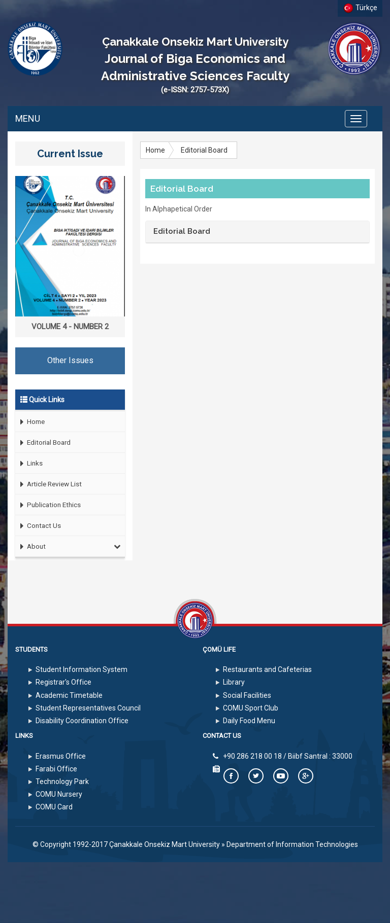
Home (30, 421)
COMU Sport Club (250, 708)
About (68, 546)
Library (234, 682)
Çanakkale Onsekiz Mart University (164, 844)
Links (29, 463)
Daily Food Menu (249, 721)
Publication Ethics (48, 505)
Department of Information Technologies (292, 844)
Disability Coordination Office (82, 721)
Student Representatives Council (88, 708)
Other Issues (70, 360)
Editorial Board (43, 442)
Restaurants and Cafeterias (267, 669)
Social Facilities (247, 695)
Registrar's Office (63, 682)
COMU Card (54, 807)
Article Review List (48, 484)
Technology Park (62, 781)
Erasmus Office (61, 756)
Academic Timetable (69, 695)
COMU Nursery (59, 794)
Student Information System (81, 669)
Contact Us (38, 525)
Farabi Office (56, 769)
